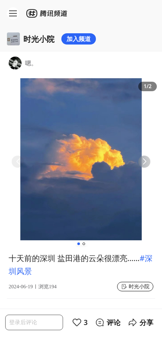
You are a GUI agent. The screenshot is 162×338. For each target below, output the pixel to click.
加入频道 (79, 39)
